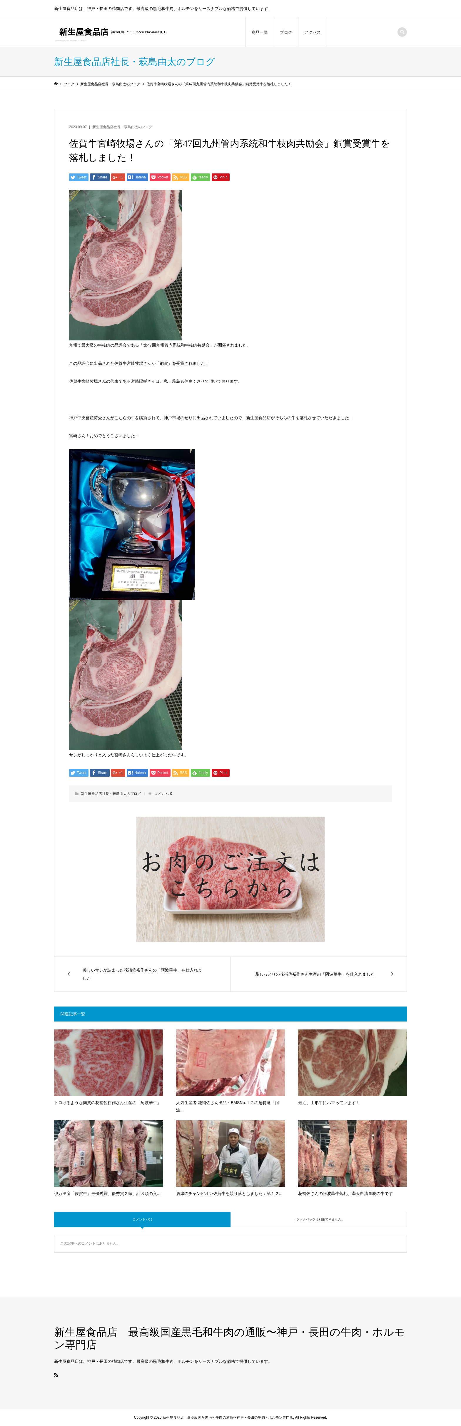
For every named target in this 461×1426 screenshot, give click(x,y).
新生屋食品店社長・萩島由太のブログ (122, 127)
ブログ (286, 32)
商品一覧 (259, 32)
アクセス (312, 32)
